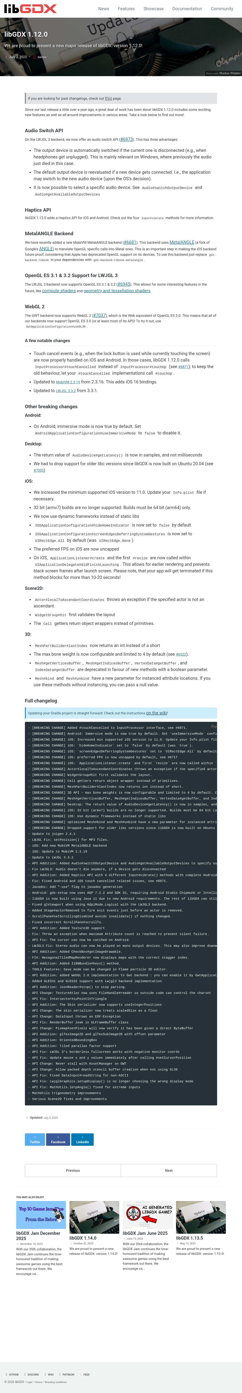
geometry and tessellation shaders (173, 335)
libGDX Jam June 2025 (145, 1292)
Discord (34, 1375)
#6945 (145, 329)
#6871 (184, 417)
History (41, 1382)
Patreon (74, 1375)
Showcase (153, 8)
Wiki (54, 1375)
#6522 (182, 711)
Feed (94, 1375)
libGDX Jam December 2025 (38, 1295)
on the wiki (184, 770)
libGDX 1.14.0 (82, 1297)
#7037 (115, 360)
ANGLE (94, 284)
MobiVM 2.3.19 (71, 433)
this (126, 115)
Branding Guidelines (61, 1382)
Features (126, 8)
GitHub (12, 1375)
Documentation (187, 8)
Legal (30, 1382)
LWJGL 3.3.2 (68, 441)
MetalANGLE (37, 284)
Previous (73, 1226)
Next (168, 1226)
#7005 (40, 523)
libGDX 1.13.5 (189, 1297)
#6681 (153, 278)
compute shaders (113, 335)
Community (222, 8)
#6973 (149, 166)
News (103, 8)
